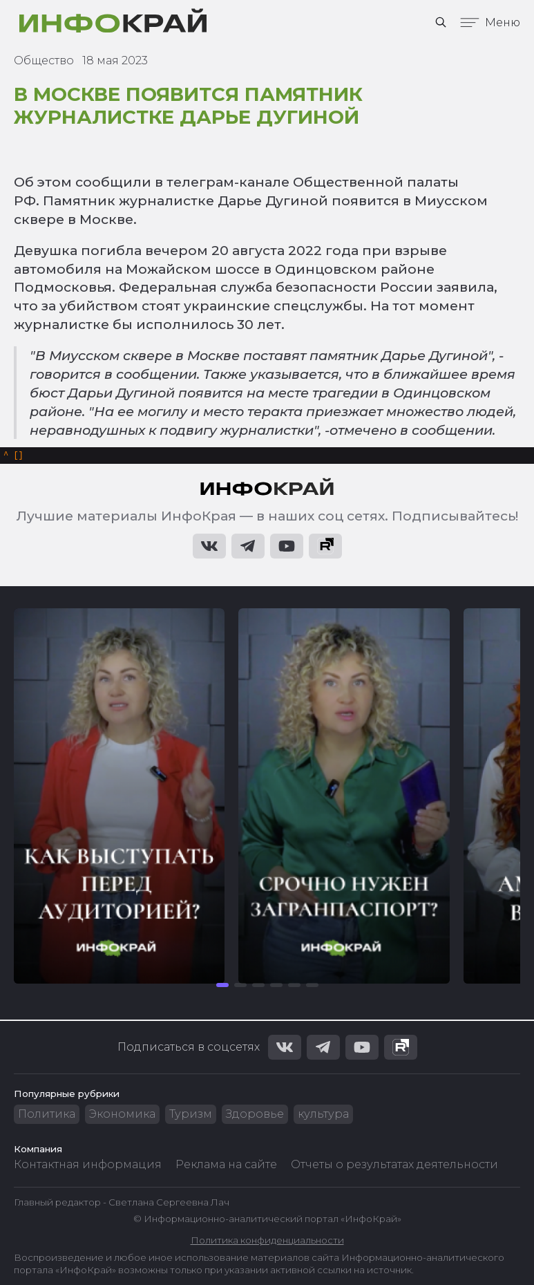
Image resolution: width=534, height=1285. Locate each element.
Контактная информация (88, 1165)
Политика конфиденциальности (267, 1240)
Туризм (190, 1114)
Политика (46, 1114)
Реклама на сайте (226, 1165)
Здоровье (255, 1114)
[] (13, 456)
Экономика (122, 1114)
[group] (119, 798)
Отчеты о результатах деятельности (394, 1165)
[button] (222, 987)
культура (323, 1114)
